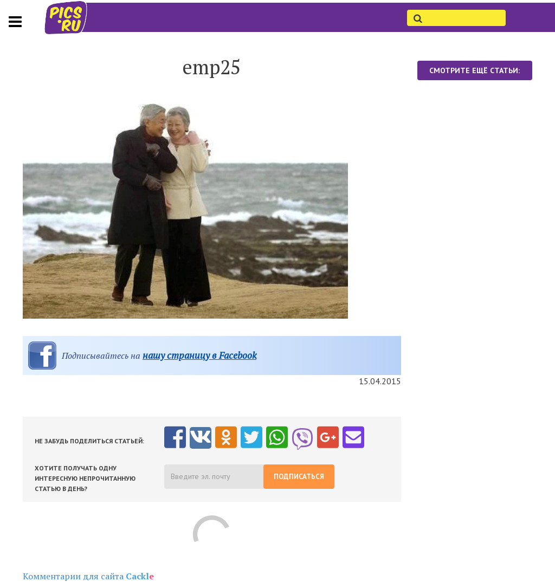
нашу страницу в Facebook (199, 355)
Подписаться (299, 476)
